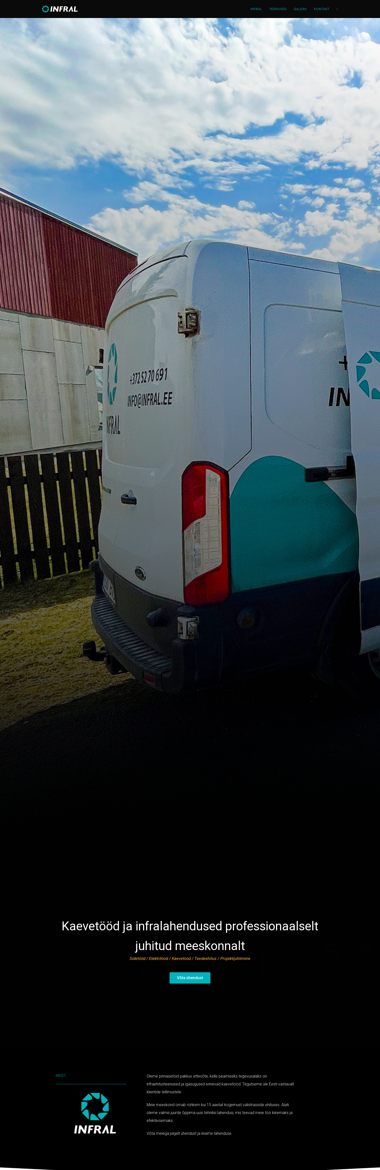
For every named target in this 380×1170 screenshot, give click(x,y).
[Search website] (337, 9)
